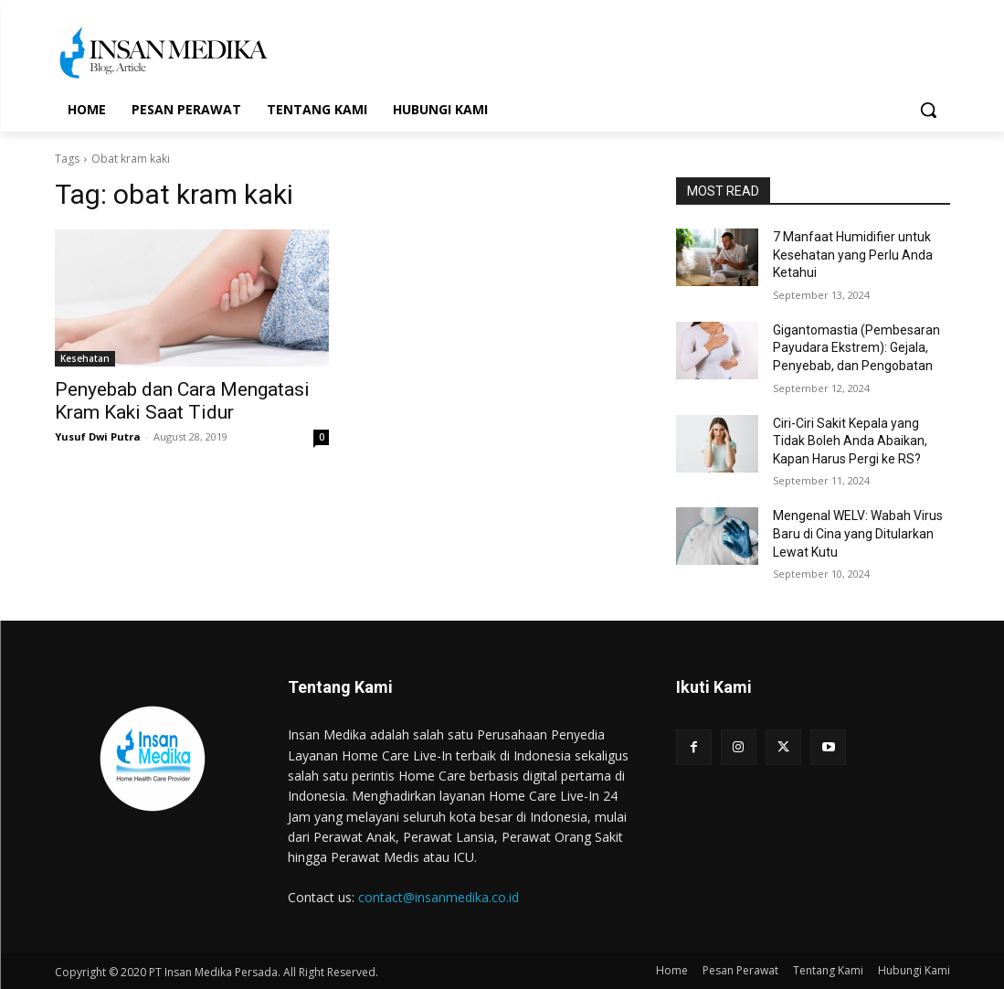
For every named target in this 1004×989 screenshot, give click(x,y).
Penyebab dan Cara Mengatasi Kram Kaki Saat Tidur (182, 400)
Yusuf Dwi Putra (98, 436)
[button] (928, 110)
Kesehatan (85, 358)
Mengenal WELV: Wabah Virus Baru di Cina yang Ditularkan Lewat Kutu (858, 533)
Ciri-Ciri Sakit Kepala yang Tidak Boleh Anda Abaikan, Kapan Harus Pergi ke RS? (850, 441)
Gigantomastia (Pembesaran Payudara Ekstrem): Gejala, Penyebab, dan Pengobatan (856, 348)
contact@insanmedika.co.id (438, 897)
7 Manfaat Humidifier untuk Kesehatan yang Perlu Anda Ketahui (853, 254)
